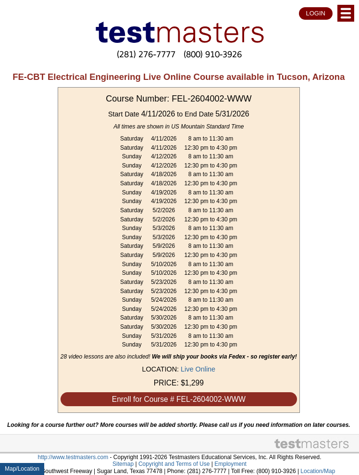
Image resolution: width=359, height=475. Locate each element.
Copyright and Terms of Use (174, 464)
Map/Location (22, 468)
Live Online (198, 369)
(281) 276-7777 (146, 54)
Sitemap (123, 464)
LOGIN (315, 13)
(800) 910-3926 (213, 54)
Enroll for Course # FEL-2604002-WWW (179, 399)
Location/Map (317, 471)
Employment (230, 464)
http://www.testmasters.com (72, 457)
